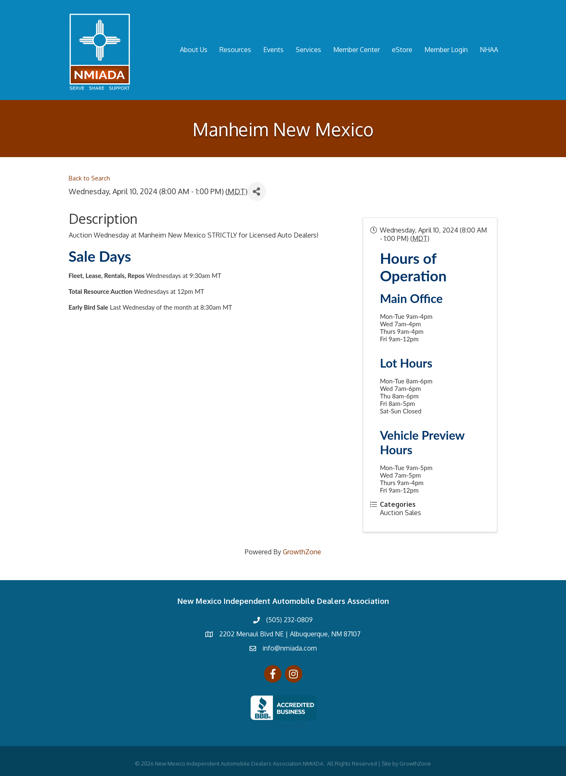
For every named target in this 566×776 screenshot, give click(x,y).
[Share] (256, 191)
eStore (402, 49)
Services (308, 49)
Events (273, 49)
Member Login (446, 49)
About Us (193, 49)
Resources (235, 49)
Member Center (356, 49)
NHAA (489, 49)
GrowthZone (302, 552)
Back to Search (89, 178)
